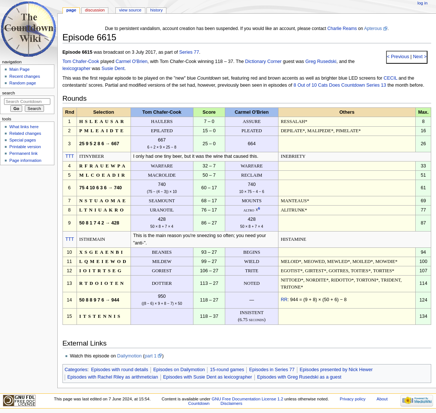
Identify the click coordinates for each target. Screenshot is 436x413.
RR (284, 299)
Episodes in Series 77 (272, 369)
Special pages (22, 140)
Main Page (19, 69)
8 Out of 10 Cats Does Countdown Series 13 (340, 85)
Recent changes (24, 76)
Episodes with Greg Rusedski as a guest (299, 377)
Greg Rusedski (321, 61)
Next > (419, 56)
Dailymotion (129, 356)
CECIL (390, 78)
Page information (25, 160)
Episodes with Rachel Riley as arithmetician (112, 377)
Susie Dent (112, 68)
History (156, 10)
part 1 (150, 356)
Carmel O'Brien (131, 61)
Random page (22, 83)
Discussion (95, 10)
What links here (23, 126)
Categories (76, 369)
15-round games (227, 369)
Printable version (25, 146)
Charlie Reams (342, 28)
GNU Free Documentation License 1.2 (247, 399)
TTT (69, 156)
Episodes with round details (119, 369)
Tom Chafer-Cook (80, 61)
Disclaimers (231, 403)
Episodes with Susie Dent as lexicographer (207, 377)
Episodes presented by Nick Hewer (336, 369)
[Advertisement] (27, 223)
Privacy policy (353, 399)
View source (130, 10)
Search (8, 93)
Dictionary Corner (263, 61)
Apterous (373, 28)
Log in (422, 3)
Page (71, 10)
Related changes (25, 133)
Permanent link (23, 153)
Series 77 (189, 52)
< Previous (398, 56)
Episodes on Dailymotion (179, 369)
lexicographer (76, 68)
